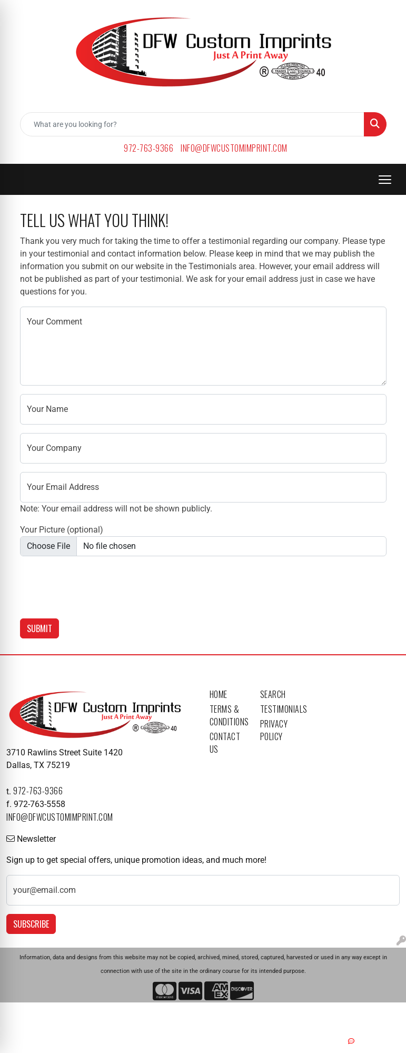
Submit (39, 628)
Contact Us (225, 742)
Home (218, 694)
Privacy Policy (274, 730)
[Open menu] (384, 179)
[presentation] (100, 585)
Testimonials (279, 709)
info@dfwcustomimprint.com (234, 148)
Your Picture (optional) (61, 530)
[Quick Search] (192, 124)
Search (273, 694)
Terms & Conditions (228, 715)
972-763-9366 (148, 148)
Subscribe (31, 924)
